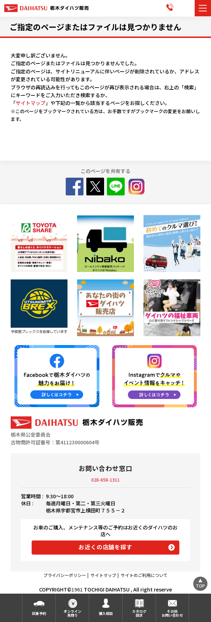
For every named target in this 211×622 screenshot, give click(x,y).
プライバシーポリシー (64, 575)
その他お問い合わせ (172, 613)
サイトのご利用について (144, 575)
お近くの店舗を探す (105, 547)
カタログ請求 (139, 613)
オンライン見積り (72, 613)
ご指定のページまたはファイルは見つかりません (95, 26)
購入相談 (106, 613)
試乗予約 (39, 613)
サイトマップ (30, 102)
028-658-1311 (105, 480)
